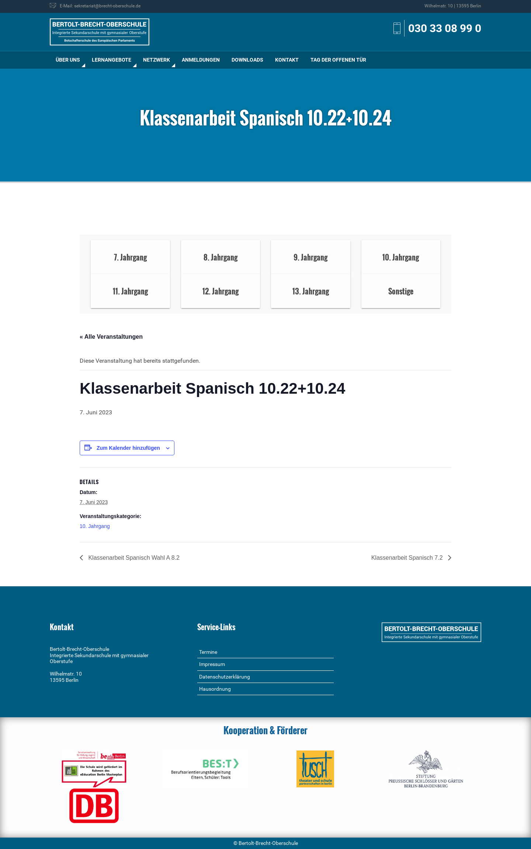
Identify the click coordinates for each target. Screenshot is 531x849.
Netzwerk (156, 60)
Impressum (212, 664)
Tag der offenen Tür (338, 60)
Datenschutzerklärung (224, 677)
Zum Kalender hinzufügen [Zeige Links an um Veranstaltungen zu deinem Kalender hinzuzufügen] (128, 448)
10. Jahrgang (95, 526)
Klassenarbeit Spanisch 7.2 (407, 558)
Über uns (68, 60)
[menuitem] (68, 60)
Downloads (247, 60)
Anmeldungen (201, 60)
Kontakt (287, 60)
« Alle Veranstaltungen (111, 337)
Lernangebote (111, 60)
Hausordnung (215, 689)
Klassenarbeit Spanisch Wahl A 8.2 (133, 558)
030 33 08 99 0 (444, 28)
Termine (208, 652)
